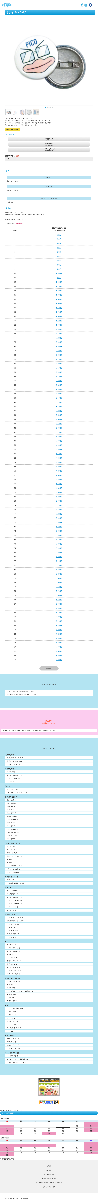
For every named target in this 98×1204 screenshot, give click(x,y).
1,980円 (59, 325)
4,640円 (59, 479)
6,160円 (59, 561)
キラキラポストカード (13, 948)
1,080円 (59, 282)
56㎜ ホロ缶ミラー (13, 829)
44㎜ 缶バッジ (11, 806)
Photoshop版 (49, 144)
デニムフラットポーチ (13, 869)
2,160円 (59, 333)
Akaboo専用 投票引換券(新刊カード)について (22, 694)
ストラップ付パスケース (14, 1028)
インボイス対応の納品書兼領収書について (20, 691)
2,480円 (59, 363)
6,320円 (59, 569)
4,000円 (59, 445)
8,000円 (59, 660)
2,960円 (59, 389)
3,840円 (59, 436)
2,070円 (59, 329)
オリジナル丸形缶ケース (14, 900)
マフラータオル (12, 1012)
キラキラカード (11, 945)
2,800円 (59, 381)
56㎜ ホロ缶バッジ (13, 819)
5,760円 (59, 539)
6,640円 (59, 587)
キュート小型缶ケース (13, 891)
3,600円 (59, 423)
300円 (59, 243)
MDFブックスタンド (13, 1039)
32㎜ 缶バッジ (11, 803)
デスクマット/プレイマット (15, 1008)
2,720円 (59, 376)
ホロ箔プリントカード (13, 967)
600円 (59, 256)
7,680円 (59, 642)
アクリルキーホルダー (13, 924)
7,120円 (59, 612)
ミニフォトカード (12, 958)
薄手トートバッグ (12, 853)
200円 (59, 239)
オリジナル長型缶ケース (14, 904)
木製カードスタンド (13, 1045)
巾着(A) (9, 859)
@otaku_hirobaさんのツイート (11, 1110)
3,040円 (59, 393)
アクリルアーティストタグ (15, 758)
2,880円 (59, 385)
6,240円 (59, 565)
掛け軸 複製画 (12, 1001)
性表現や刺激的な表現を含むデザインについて (49, 1182)
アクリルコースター (13, 937)
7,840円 (59, 651)
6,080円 (59, 557)
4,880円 (59, 492)
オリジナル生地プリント (14, 872)
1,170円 (59, 286)
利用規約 (49, 1170)
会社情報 (49, 1166)
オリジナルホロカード (13, 778)
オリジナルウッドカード (14, 971)
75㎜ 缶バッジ (11, 813)
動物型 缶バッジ (12, 816)
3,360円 (59, 411)
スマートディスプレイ (13, 1048)
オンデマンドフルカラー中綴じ (16, 1062)
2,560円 (59, 368)
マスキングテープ (12, 1021)
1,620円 (59, 308)
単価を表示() (15, 223)
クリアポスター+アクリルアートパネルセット (20, 991)
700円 (59, 260)
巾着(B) (9, 863)
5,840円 (59, 544)
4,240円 (59, 458)
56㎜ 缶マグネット (13, 839)
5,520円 (59, 527)
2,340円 (59, 342)
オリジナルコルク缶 (13, 910)
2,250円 (59, 338)
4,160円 (59, 454)
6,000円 (59, 552)
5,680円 (59, 535)
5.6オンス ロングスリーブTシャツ (17, 792)
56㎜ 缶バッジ (11, 810)
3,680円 (59, 428)
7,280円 (59, 621)
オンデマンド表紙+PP (14, 1056)
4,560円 (59, 475)
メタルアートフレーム (13, 764)
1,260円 (59, 290)
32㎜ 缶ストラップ (13, 836)
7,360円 (59, 625)
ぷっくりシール (11, 1018)
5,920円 (59, 548)
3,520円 (59, 419)
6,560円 (59, 582)
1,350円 (59, 295)
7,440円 (59, 630)
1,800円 (59, 316)
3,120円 (59, 398)
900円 (59, 269)
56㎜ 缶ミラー (11, 823)
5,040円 (59, 501)
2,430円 (59, 346)
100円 (59, 235)
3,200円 (59, 402)
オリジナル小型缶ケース (14, 775)
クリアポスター (11, 772)
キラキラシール (12, 1015)
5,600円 (59, 531)
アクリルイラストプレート (15, 934)
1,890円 (59, 320)
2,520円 (59, 351)
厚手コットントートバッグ (14, 856)
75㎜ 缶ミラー (11, 826)
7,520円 (59, 634)
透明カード (10, 954)
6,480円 (59, 578)
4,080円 (59, 449)
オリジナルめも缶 (12, 907)
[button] (45, 107)
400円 (59, 247)
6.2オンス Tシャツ (13, 789)
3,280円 (59, 406)
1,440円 (59, 299)
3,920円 (59, 441)
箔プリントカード (12, 964)
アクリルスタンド (12, 927)
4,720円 (59, 484)
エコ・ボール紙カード (13, 974)
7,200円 (59, 617)
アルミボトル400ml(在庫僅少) (17, 883)
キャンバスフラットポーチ (15, 866)
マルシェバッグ (11, 782)
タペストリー (11, 985)
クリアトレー (11, 1031)
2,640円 (59, 372)
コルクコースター (12, 1025)
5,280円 (59, 514)
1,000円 (59, 273)
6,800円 (59, 595)
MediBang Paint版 (49, 149)
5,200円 (59, 509)
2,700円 (59, 359)
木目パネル (10, 998)
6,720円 (59, 591)
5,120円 (59, 505)
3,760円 (59, 432)
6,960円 (59, 604)
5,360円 (59, 518)
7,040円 (59, 608)
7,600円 (59, 638)
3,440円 (59, 415)
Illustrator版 (49, 139)
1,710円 (59, 312)
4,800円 (59, 488)
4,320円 (59, 462)
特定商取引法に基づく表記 (49, 1178)
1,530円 (59, 303)
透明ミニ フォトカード (14, 961)
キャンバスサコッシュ (13, 850)
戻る (48, 668)
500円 (59, 252)
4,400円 (59, 466)
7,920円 (59, 655)
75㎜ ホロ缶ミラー (13, 832)
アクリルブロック (12, 931)
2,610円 (59, 355)
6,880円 (59, 599)
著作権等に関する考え (49, 1186)
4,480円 (59, 471)
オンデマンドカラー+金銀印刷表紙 (17, 1059)
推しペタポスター (12, 994)
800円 (59, 265)
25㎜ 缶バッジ (11, 800)
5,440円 (59, 522)
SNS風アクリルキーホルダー (16, 761)
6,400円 (59, 574)
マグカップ (10, 880)
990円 (59, 278)
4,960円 (59, 496)
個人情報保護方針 (49, 1174)
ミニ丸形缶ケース (12, 894)
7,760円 (59, 647)
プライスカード (11, 1042)
